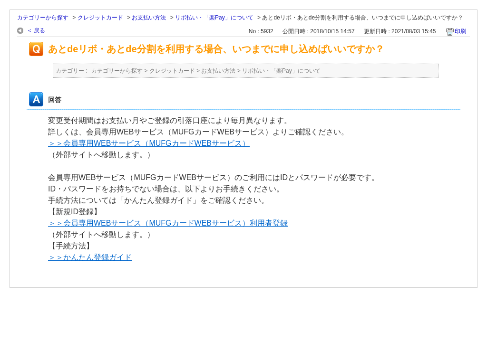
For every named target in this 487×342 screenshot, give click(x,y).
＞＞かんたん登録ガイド (90, 257)
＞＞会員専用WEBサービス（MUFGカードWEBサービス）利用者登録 (168, 223)
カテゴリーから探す (42, 17)
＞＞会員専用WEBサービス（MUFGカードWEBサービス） (149, 143)
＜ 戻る (36, 30)
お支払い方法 (149, 17)
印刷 (460, 31)
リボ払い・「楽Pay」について (214, 17)
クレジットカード (100, 17)
